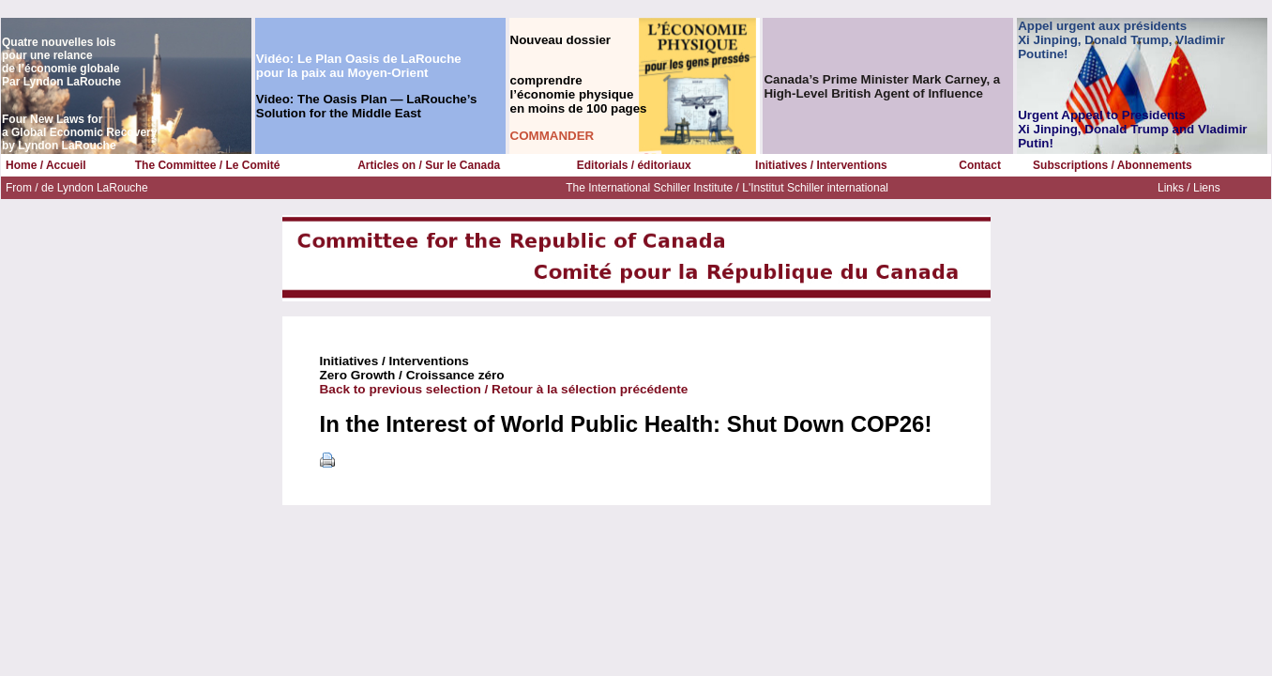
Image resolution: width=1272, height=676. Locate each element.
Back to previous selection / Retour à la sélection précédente (504, 389)
